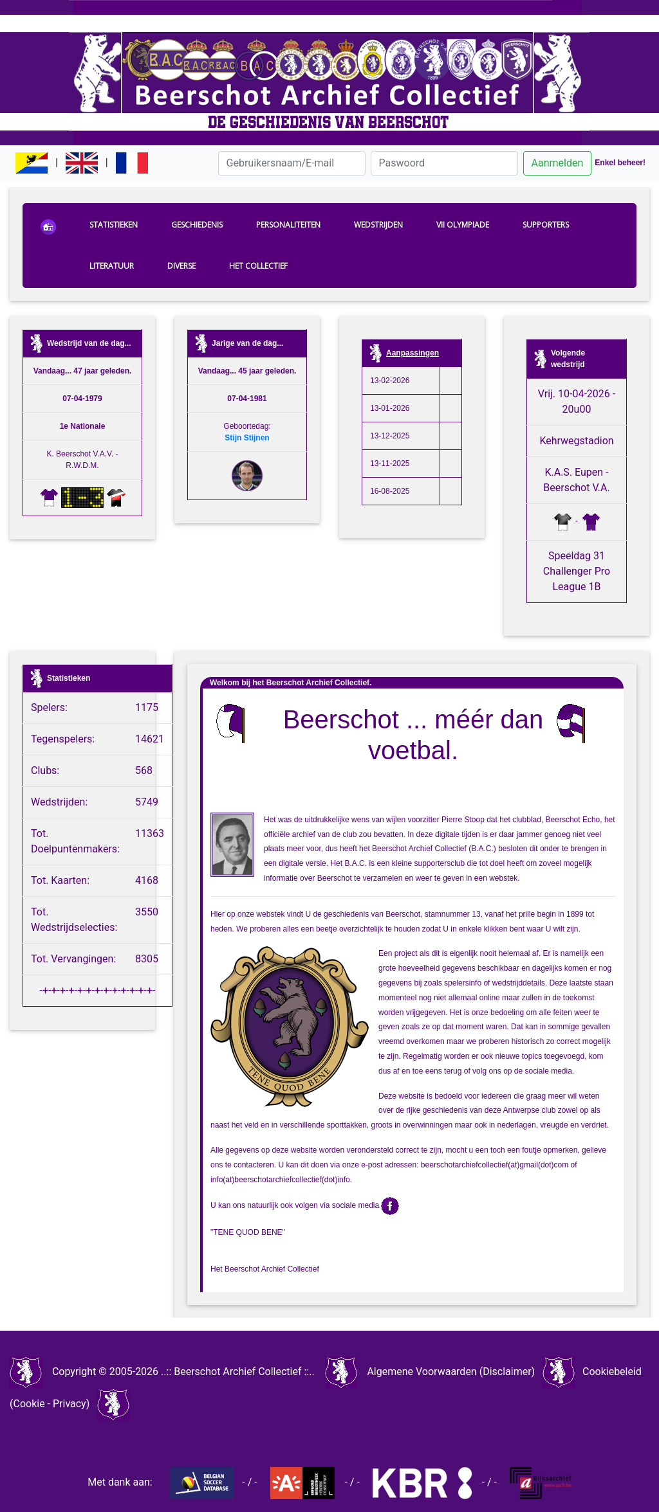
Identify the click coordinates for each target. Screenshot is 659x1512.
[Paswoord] (444, 163)
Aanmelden (558, 163)
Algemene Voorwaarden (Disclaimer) (451, 1371)
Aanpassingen (412, 352)
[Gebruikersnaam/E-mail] (292, 163)
